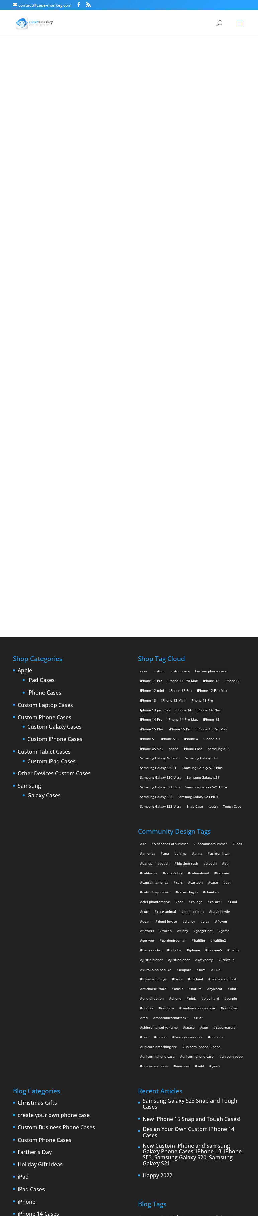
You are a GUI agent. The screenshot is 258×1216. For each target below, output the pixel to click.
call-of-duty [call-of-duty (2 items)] (174, 649)
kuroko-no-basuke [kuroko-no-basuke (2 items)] (156, 745)
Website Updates (39, 1151)
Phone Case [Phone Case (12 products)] (193, 524)
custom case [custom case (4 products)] (180, 447)
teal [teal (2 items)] (145, 813)
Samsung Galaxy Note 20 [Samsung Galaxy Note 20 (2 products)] (160, 534)
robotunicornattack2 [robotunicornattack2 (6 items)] (171, 794)
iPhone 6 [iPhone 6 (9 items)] (200, 1050)
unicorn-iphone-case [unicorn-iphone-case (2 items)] (158, 832)
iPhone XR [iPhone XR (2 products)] (211, 515)
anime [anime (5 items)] (182, 629)
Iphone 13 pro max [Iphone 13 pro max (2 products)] (155, 486)
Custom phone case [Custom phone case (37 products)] (211, 447)
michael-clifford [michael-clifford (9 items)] (223, 755)
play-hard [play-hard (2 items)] (211, 774)
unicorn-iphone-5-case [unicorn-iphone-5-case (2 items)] (202, 823)
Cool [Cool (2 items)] (233, 678)
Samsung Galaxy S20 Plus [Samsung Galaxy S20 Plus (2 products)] (202, 544)
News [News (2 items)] (225, 1070)
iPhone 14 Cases (38, 990)
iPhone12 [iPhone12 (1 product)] (232, 457)
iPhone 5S (30, 1040)
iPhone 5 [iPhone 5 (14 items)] (147, 1041)
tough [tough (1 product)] (213, 583)
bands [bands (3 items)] (147, 639)
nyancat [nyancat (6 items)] (215, 765)
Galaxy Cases (44, 572)
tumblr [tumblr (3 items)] (161, 813)
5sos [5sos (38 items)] (238, 620)
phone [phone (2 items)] (176, 774)
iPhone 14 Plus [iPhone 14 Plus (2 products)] (209, 486)
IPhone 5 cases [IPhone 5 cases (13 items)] (190, 1041)
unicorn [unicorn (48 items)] (216, 813)
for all (167, 60)
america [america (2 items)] (148, 629)
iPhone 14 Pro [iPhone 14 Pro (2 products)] (151, 495)
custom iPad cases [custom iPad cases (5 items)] (225, 1002)
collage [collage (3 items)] (196, 678)
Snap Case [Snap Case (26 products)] (195, 583)
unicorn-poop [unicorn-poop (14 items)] (232, 832)
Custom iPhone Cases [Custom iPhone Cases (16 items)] (157, 1012)
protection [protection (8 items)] (190, 1079)
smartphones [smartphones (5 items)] (207, 1089)
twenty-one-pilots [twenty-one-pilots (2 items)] (189, 813)
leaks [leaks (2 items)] (227, 1060)
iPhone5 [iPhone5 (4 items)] (165, 1041)
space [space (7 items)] (190, 803)
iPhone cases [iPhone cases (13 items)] (207, 1060)
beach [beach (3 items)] (164, 639)
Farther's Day (35, 929)
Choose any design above (83, 306)
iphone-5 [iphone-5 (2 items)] (215, 726)
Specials (28, 1126)
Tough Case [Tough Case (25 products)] (232, 583)
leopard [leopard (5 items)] (185, 745)
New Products (36, 1089)
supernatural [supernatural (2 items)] (226, 803)
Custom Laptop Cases (45, 482)
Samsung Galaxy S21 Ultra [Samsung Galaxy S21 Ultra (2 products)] (206, 563)
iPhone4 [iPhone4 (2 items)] (225, 1031)
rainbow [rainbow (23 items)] (167, 784)
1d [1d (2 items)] (144, 620)
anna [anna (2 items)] (198, 629)
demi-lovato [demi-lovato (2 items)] (167, 697)
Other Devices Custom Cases (54, 550)
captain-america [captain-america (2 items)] (155, 658)
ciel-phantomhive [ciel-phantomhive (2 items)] (156, 678)
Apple (25, 447)
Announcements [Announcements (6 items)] (153, 992)
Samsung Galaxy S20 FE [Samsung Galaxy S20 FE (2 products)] (158, 544)
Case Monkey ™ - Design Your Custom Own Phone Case (97, 1205)
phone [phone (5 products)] (174, 524)
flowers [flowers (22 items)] (148, 707)
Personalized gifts (40, 1102)
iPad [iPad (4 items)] (143, 1031)
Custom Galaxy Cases (54, 503)
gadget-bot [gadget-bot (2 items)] (204, 707)
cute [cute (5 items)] (145, 687)
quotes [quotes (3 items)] (147, 784)
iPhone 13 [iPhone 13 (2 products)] (148, 476)
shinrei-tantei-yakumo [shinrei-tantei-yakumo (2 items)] (160, 803)
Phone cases (34, 1114)
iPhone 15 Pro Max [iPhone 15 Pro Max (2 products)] (212, 505)
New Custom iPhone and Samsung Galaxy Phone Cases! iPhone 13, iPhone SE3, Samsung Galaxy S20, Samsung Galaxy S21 (192, 931)
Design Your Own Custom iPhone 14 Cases (188, 909)
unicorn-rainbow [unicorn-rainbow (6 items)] (155, 842)
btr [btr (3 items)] (226, 639)
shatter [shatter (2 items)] (185, 1089)
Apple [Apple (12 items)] (175, 992)
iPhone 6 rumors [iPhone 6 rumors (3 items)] (153, 1060)
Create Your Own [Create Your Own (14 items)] (153, 1002)
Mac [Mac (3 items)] (143, 1070)
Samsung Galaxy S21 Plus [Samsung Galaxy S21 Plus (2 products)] (160, 563)
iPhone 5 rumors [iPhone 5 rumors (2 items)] (153, 1050)
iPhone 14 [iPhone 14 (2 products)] (183, 486)
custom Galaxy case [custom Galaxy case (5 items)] (188, 1002)
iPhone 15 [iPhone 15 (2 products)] (211, 495)
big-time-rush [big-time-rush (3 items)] (187, 639)
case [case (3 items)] (189, 992)
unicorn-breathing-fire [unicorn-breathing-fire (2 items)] (159, 823)
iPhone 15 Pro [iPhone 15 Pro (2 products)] (180, 505)
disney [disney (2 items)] (190, 697)
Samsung (29, 562)
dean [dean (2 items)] (146, 697)
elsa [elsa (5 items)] (206, 697)
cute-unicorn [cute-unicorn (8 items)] (194, 687)
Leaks (25, 1077)
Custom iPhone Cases (54, 516)
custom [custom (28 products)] (158, 447)
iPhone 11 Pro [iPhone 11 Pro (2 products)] (151, 457)
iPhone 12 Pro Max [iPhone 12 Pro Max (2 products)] (212, 466)
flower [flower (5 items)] (222, 697)
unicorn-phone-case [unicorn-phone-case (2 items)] (198, 832)
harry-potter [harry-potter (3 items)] (152, 726)
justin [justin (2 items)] (234, 726)
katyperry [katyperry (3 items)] (205, 736)
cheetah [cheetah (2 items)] (212, 668)
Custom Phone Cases (44, 494)
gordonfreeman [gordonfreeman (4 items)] (174, 716)
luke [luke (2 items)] (217, 745)
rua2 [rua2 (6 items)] (199, 794)
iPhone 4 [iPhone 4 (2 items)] (206, 1031)
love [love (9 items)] (202, 745)
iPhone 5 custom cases (47, 1028)
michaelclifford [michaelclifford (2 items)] (154, 765)
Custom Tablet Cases (44, 528)
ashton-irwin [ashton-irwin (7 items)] (220, 629)
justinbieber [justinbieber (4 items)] (180, 736)
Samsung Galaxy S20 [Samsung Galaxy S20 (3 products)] (201, 534)
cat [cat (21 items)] (228, 658)
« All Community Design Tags (118, 60)
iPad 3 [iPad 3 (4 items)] (173, 1031)
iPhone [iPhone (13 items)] (188, 1031)
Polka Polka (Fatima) (129, 200)
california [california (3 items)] (149, 649)
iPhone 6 (29, 1052)
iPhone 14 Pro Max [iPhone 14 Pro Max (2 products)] (183, 495)
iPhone (26, 978)
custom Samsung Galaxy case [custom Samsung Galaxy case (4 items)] (163, 1021)
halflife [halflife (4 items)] (199, 716)
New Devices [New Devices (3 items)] (185, 1070)
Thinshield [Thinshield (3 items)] (148, 1099)
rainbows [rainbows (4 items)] (230, 784)
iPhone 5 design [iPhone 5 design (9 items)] (220, 1041)
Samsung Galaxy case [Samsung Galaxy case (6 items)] (157, 1089)
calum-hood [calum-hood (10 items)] (199, 649)
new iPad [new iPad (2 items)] (208, 1070)
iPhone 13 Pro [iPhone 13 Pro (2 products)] (202, 476)
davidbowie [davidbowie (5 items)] (220, 687)
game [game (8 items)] (225, 707)
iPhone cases (34, 1064)
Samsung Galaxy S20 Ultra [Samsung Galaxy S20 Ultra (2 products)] (160, 553)
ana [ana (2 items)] (166, 629)
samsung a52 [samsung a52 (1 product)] (218, 524)
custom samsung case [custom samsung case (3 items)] (197, 1012)
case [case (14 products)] (143, 447)
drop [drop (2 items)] (228, 1021)
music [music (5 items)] (178, 765)
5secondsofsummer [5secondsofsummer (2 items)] (211, 620)
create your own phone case (54, 892)
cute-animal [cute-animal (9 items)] (166, 687)
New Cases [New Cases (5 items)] (161, 1070)
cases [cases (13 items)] (202, 992)
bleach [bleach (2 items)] (211, 639)
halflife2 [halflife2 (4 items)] (219, 716)
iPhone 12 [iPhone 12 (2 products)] (211, 457)
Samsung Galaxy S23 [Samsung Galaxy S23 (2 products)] (156, 573)
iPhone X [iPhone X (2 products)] (191, 515)
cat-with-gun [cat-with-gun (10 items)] (188, 668)
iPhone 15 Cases (38, 1003)
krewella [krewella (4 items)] (228, 736)
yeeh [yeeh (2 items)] (216, 842)
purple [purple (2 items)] (232, 774)
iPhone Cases (44, 469)
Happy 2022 (157, 952)
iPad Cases (41, 457)
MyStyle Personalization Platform (203, 1205)
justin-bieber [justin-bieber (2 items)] (152, 736)
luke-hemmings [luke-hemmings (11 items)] (154, 755)
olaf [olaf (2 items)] (233, 765)
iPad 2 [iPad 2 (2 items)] (157, 1031)
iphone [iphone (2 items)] (194, 726)
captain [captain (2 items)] (223, 649)
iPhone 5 (29, 1015)
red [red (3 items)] (145, 794)
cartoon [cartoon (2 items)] (196, 658)
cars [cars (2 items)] (179, 658)
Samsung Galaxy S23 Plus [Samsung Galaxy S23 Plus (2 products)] (198, 573)
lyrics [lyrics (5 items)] (178, 755)
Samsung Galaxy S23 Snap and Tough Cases (190, 880)
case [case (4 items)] (214, 658)
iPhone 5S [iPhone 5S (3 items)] (179, 1050)
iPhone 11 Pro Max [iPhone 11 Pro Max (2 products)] (183, 457)
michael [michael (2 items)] (196, 755)
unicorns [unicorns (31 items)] (183, 842)
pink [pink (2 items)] (192, 774)
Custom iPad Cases (51, 538)
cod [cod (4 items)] (180, 678)
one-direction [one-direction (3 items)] (153, 774)
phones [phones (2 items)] (171, 1079)
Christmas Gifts (37, 879)
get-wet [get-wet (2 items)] (148, 716)
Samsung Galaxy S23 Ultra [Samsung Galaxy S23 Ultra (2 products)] (160, 583)
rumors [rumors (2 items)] (210, 1079)
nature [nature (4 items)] (196, 765)
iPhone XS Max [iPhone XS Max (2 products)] (151, 524)
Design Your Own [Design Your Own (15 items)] (206, 1021)
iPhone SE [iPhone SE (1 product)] (148, 515)
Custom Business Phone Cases (56, 904)
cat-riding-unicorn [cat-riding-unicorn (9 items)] (156, 668)
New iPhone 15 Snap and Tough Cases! (191, 896)
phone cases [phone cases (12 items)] (150, 1079)
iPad (23, 953)
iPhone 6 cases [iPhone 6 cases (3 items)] (224, 1050)
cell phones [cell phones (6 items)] (221, 992)
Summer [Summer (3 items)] (229, 1089)
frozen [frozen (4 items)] (167, 707)
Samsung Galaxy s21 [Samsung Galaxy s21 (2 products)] (203, 553)
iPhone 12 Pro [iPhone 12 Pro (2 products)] (180, 466)
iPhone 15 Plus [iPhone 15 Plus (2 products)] (152, 505)
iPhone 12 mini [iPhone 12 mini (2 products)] (152, 466)
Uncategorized (36, 1139)
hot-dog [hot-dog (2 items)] (175, 726)
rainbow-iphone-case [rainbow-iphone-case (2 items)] (198, 784)
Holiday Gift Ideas (40, 941)
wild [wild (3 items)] (200, 842)
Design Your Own (129, 355)
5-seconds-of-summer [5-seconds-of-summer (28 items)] (171, 620)
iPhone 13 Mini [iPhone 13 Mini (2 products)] (173, 476)
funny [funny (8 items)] (183, 707)
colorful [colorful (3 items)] (216, 678)
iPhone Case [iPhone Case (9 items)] (181, 1060)
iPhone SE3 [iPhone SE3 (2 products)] (170, 515)
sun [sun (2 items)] (205, 803)
